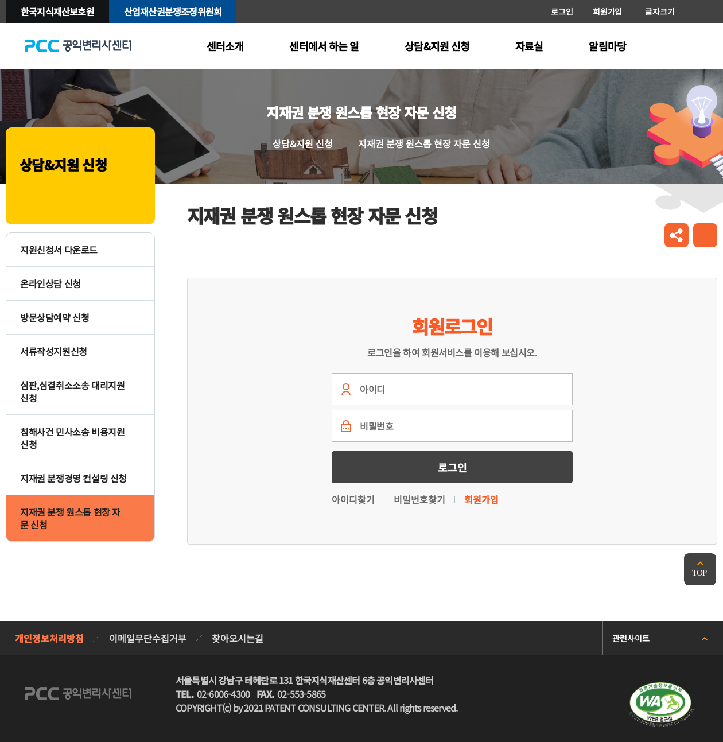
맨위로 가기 (700, 569)
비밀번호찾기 (419, 499)
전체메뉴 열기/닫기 (703, 46)
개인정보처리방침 (49, 638)
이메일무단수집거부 (147, 638)
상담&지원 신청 (303, 143)
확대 (687, 11)
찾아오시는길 (237, 638)
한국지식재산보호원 (57, 11)
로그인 (562, 11)
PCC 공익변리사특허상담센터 (78, 46)
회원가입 (607, 11)
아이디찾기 (353, 499)
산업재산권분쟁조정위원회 (172, 11)
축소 (705, 11)
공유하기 (676, 235)
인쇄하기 (705, 235)
